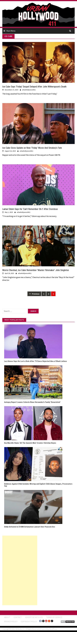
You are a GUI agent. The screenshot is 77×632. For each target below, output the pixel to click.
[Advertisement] (19, 570)
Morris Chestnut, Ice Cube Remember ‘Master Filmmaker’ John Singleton (35, 270)
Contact (18, 617)
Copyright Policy (29, 621)
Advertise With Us (34, 617)
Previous (34, 294)
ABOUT (7, 617)
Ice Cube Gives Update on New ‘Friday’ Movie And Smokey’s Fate (32, 147)
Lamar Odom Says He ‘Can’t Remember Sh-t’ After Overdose (30, 209)
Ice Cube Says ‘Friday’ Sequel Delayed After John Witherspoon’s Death (34, 86)
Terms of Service (54, 617)
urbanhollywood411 (29, 90)
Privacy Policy (10, 621)
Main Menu (10, 31)
